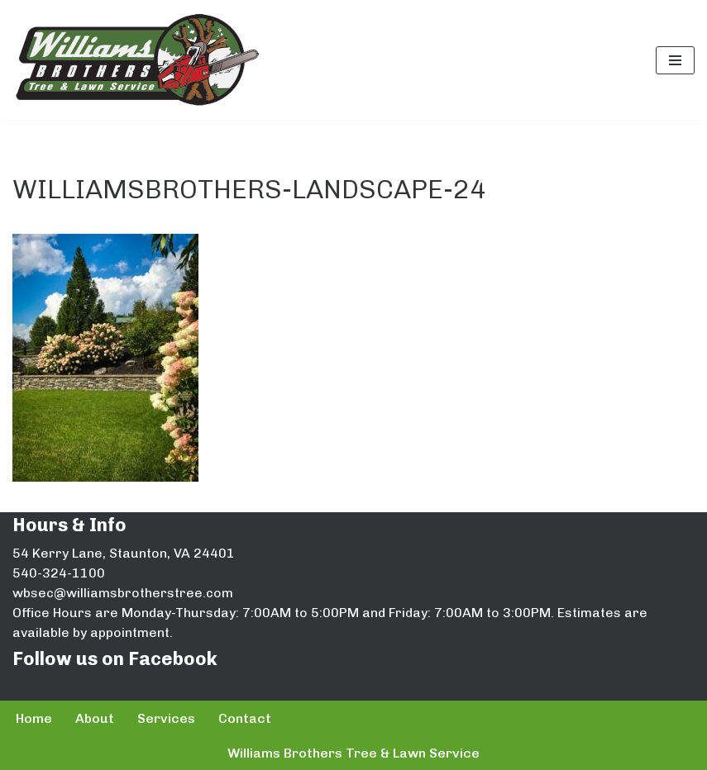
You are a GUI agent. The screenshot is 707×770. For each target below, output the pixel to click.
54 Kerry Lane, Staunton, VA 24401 (123, 553)
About (94, 718)
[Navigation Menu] (675, 60)
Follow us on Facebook (114, 659)
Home (34, 718)
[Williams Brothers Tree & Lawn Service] (136, 60)
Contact (244, 718)
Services (166, 718)
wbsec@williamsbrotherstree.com (122, 593)
